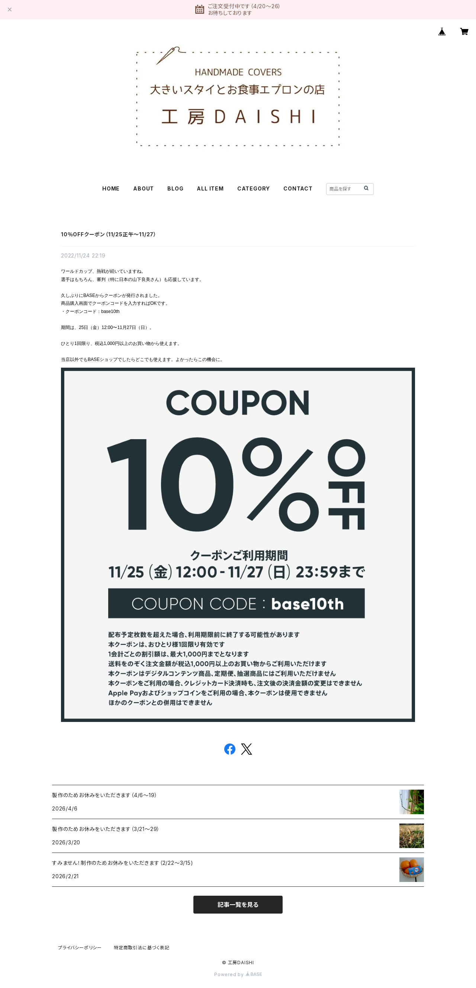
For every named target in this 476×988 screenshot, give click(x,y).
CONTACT (298, 188)
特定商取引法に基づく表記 (142, 947)
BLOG (175, 188)
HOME (111, 188)
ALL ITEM (210, 188)
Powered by (238, 974)
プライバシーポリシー (80, 947)
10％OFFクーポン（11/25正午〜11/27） (109, 234)
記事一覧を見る (238, 904)
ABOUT (143, 188)
